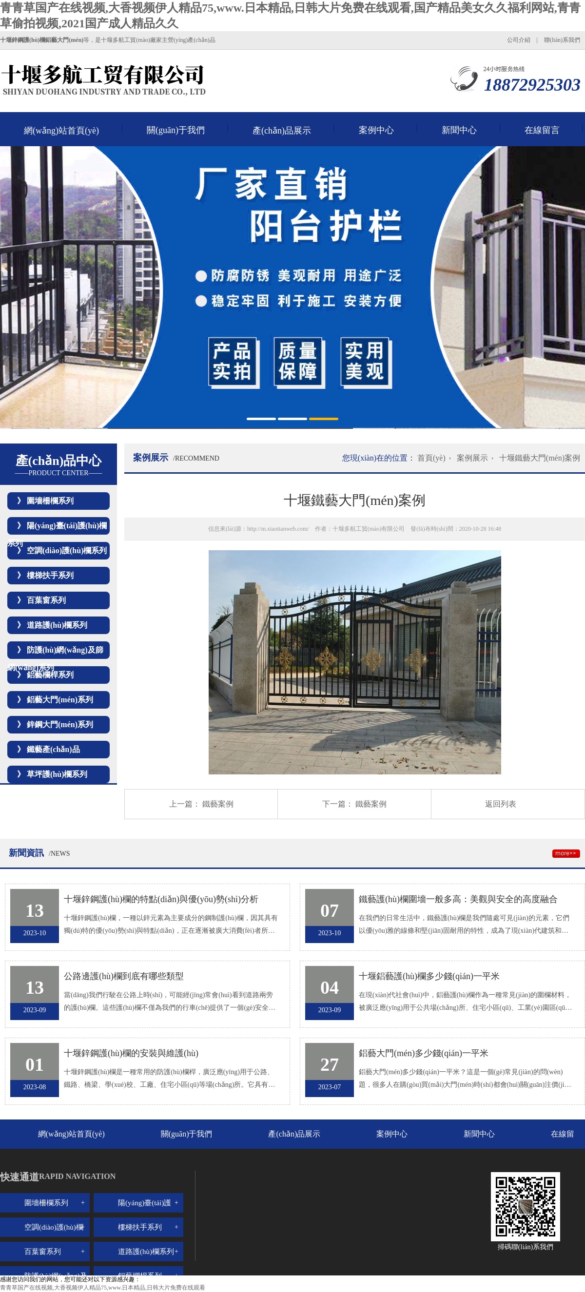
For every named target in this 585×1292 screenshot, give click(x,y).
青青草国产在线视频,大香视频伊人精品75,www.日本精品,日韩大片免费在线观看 (102, 1287)
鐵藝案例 (218, 804)
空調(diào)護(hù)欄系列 (67, 550)
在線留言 (542, 130)
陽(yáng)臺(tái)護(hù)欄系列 (144, 1212)
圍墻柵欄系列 (50, 501)
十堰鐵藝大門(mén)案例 (539, 458)
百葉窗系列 (46, 600)
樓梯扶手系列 (50, 575)
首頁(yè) (431, 458)
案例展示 (472, 458)
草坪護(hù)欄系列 (57, 774)
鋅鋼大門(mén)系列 (60, 724)
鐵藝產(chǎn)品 (53, 749)
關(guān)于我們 (176, 130)
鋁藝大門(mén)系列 (60, 699)
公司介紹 (518, 40)
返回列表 (500, 804)
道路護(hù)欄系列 (57, 625)
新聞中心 (459, 130)
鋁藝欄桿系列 (50, 675)
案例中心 (376, 130)
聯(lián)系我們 (562, 40)
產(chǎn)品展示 (282, 130)
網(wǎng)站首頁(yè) (61, 130)
